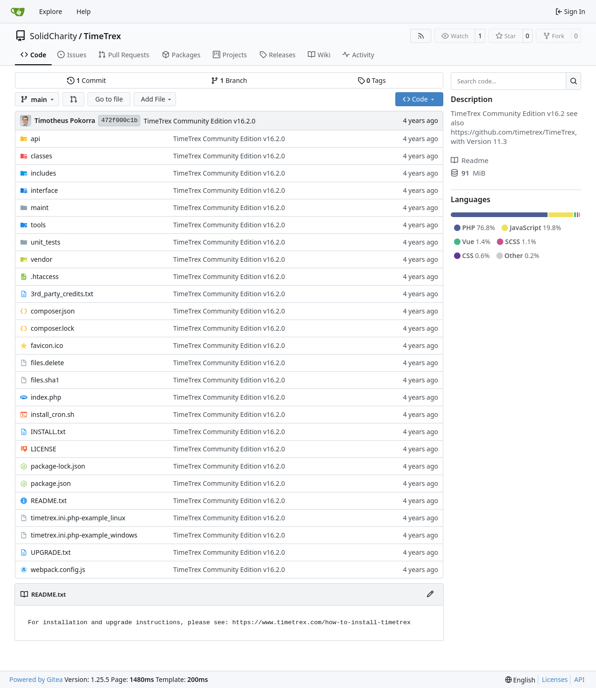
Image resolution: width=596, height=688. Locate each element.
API (579, 679)
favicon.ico (47, 345)
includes (43, 173)
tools (38, 224)
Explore (50, 11)
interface (44, 190)
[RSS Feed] (421, 36)
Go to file (108, 99)
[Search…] (573, 81)
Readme (469, 160)
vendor (42, 259)
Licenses (555, 679)
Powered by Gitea (36, 679)
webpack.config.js (58, 569)
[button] (73, 99)
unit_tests (46, 242)
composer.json (53, 311)
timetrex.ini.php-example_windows (84, 535)
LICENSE (43, 448)
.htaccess (45, 276)
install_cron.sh (52, 414)
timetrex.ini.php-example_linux (78, 517)
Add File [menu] (157, 99)
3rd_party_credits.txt (62, 293)
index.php (46, 397)
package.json (51, 483)
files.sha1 (45, 379)
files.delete (47, 362)
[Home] (18, 11)
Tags (372, 80)
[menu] (520, 679)
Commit (86, 80)
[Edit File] (430, 594)
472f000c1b (119, 120)
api (35, 138)
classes (41, 155)
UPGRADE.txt (51, 552)
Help (83, 11)
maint (39, 207)
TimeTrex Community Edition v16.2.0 (199, 120)
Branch (229, 80)
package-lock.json (58, 466)
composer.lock (52, 328)
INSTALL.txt (48, 431)
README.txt (49, 500)
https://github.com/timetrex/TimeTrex (513, 131)
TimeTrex (102, 36)
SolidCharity (53, 36)
